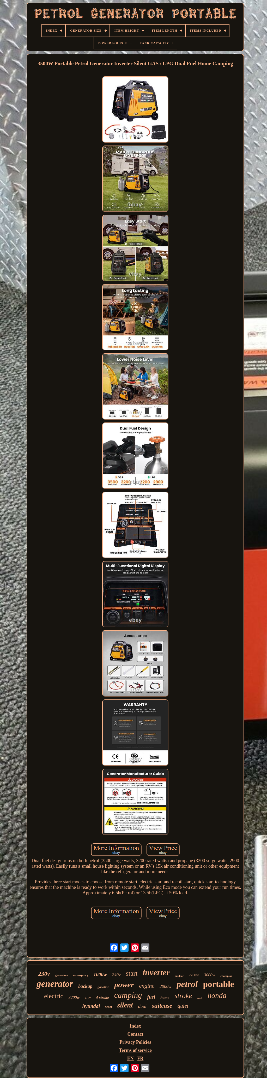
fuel (151, 997)
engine (146, 985)
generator (55, 984)
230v (44, 974)
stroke (183, 996)
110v (87, 998)
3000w (209, 975)
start (132, 973)
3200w (74, 997)
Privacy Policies (135, 1042)
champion (226, 975)
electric (53, 996)
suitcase (162, 1005)
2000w (165, 986)
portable (218, 984)
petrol (187, 984)
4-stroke (102, 997)
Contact (135, 1034)
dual (142, 1006)
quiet (182, 1006)
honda (217, 995)
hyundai (91, 1006)
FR (140, 1058)
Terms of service (135, 1050)
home (164, 997)
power (124, 984)
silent (125, 1005)
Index (135, 1026)
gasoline (103, 987)
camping (128, 995)
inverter (156, 972)
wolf (200, 998)
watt (108, 1007)
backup (85, 986)
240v (116, 974)
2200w (194, 975)
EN (130, 1058)
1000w (100, 974)
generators (61, 975)
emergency (80, 975)
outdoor (179, 976)
